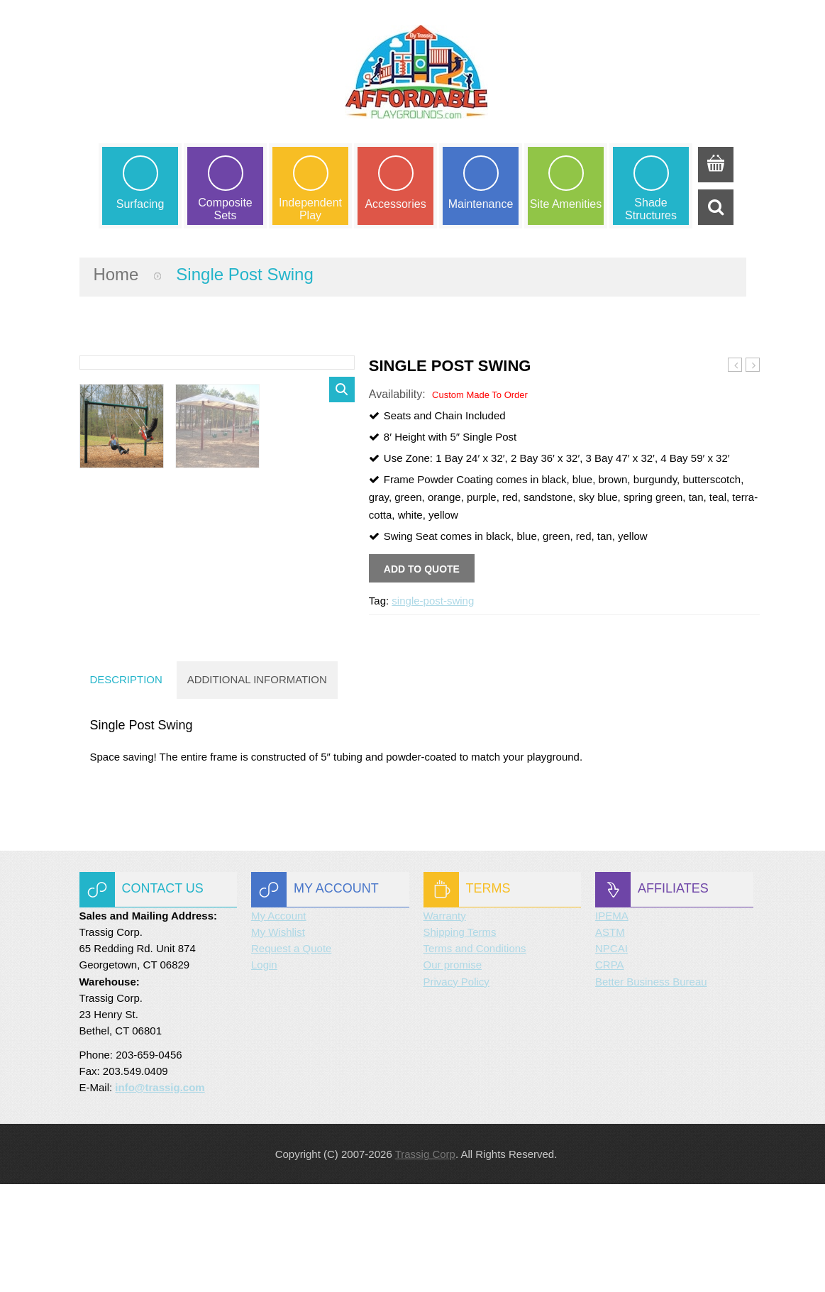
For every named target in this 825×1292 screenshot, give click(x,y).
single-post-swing (433, 601)
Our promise (452, 1072)
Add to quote (422, 569)
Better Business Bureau (651, 1089)
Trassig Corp (425, 1262)
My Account (278, 1023)
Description (126, 787)
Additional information (257, 787)
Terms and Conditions (474, 1056)
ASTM (610, 1040)
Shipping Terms (460, 1040)
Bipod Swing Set (735, 366)
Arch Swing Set (753, 366)
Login (264, 1072)
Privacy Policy (456, 1089)
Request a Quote (291, 1056)
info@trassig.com (159, 1195)
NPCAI (611, 1056)
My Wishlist (278, 1040)
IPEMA (612, 1023)
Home (116, 274)
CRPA (609, 1072)
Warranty (444, 1023)
